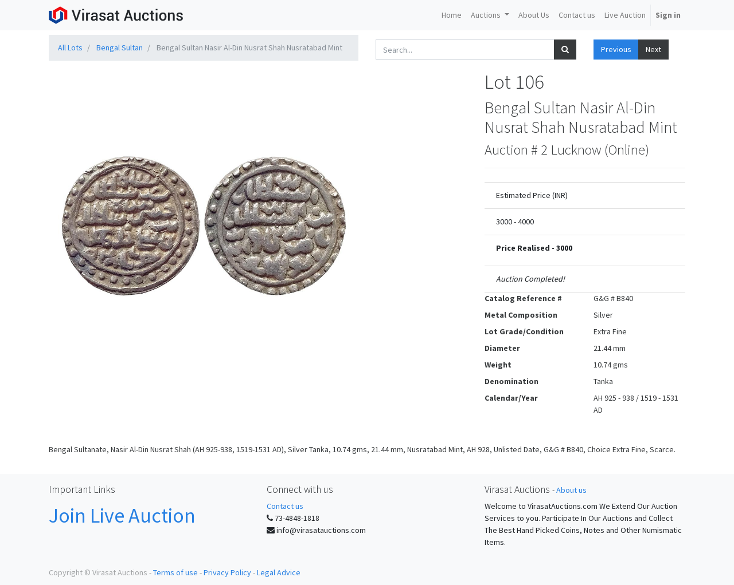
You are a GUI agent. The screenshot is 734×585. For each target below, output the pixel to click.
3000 (564, 248)
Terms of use (175, 572)
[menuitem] (451, 15)
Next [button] (653, 49)
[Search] (565, 49)
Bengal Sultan (119, 47)
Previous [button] (616, 49)
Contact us (285, 506)
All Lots (70, 47)
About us (571, 490)
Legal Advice (278, 572)
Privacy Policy (227, 572)
